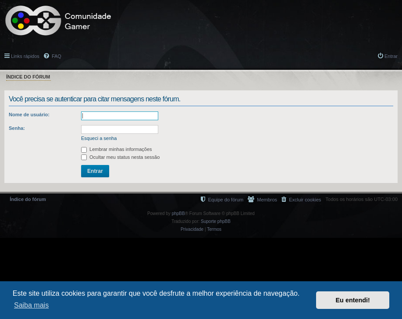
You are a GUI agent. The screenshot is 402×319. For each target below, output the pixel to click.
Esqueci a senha (99, 138)
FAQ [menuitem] (55, 56)
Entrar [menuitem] (391, 56)
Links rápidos (25, 56)
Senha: (17, 128)
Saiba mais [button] (31, 305)
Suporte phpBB (216, 221)
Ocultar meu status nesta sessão (120, 157)
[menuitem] (301, 199)
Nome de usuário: (29, 114)
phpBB (178, 213)
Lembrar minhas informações (116, 149)
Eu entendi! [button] (353, 300)
